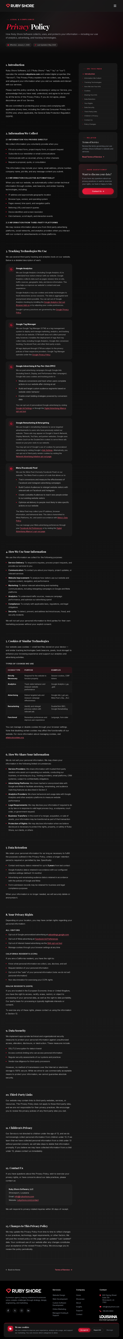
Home (78, 1295)
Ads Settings (47, 450)
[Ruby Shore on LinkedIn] (28, 1310)
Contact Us (87, 120)
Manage (110, 1330)
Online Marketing (59, 1309)
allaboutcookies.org (15, 737)
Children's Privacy (90, 116)
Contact (79, 1314)
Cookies (86, 91)
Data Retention (88, 99)
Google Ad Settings (24, 408)
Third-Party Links (89, 112)
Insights (79, 1307)
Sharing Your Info (89, 95)
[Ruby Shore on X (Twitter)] (14, 1310)
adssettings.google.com (58, 934)
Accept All (84, 1330)
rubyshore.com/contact (28, 1200)
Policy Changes (89, 124)
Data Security (88, 107)
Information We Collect (91, 78)
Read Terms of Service (93, 157)
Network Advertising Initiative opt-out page (33, 456)
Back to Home (13, 1270)
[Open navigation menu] (115, 6)
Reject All (97, 1330)
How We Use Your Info (91, 86)
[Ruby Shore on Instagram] (21, 1310)
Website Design (59, 1295)
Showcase (80, 1299)
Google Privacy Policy (41, 354)
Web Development (60, 1299)
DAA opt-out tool (54, 943)
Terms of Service (63, 1270)
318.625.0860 (108, 1311)
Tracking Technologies (91, 82)
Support (79, 1310)
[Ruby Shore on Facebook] (8, 1310)
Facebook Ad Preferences (31, 528)
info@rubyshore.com (24, 1196)
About (78, 1303)
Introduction (89, 74)
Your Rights (87, 103)
